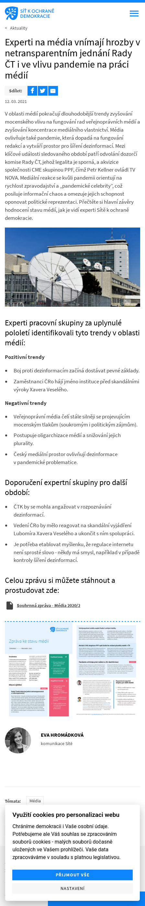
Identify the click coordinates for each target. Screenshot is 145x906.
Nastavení (73, 888)
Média (35, 801)
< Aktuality (16, 28)
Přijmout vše (73, 875)
